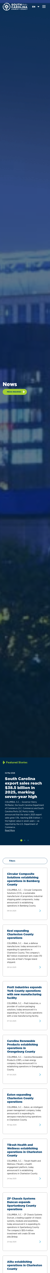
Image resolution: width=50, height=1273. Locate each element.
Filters (10, 861)
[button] (44, 6)
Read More (10, 830)
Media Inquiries (14, 392)
